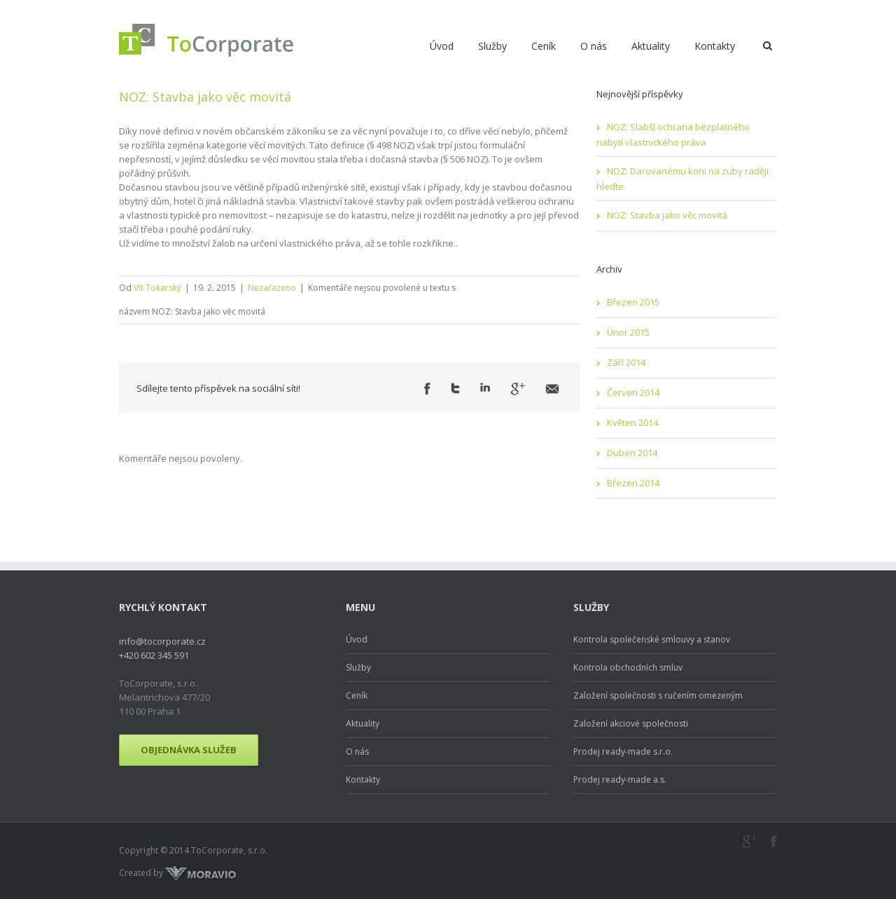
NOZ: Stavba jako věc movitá (205, 96)
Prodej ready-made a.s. (619, 779)
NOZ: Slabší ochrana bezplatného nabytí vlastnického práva (673, 135)
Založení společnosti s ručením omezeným (658, 695)
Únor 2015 (628, 332)
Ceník (543, 46)
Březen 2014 (633, 482)
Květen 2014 (632, 422)
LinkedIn (485, 387)
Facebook (427, 388)
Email (552, 389)
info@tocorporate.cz (162, 641)
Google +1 (517, 389)
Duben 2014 (632, 452)
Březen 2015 (633, 302)
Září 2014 (626, 362)
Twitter (455, 388)
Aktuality (650, 46)
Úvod (442, 46)
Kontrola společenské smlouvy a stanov (651, 639)
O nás (593, 46)
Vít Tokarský (157, 288)
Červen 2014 (633, 392)
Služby (492, 46)
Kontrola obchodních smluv (627, 667)
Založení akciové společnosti (630, 723)
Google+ (749, 841)
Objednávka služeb (189, 749)
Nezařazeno (272, 288)
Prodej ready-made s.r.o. (623, 751)
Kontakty (714, 46)
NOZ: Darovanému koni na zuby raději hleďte (682, 179)
